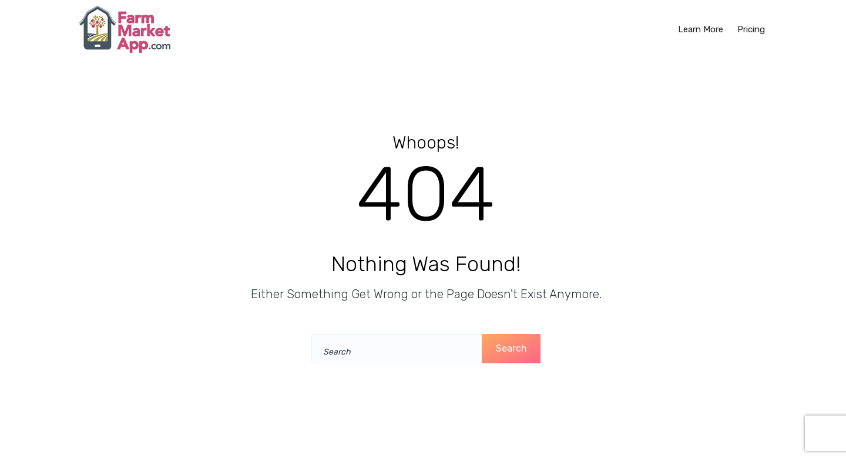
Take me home (420, 387)
